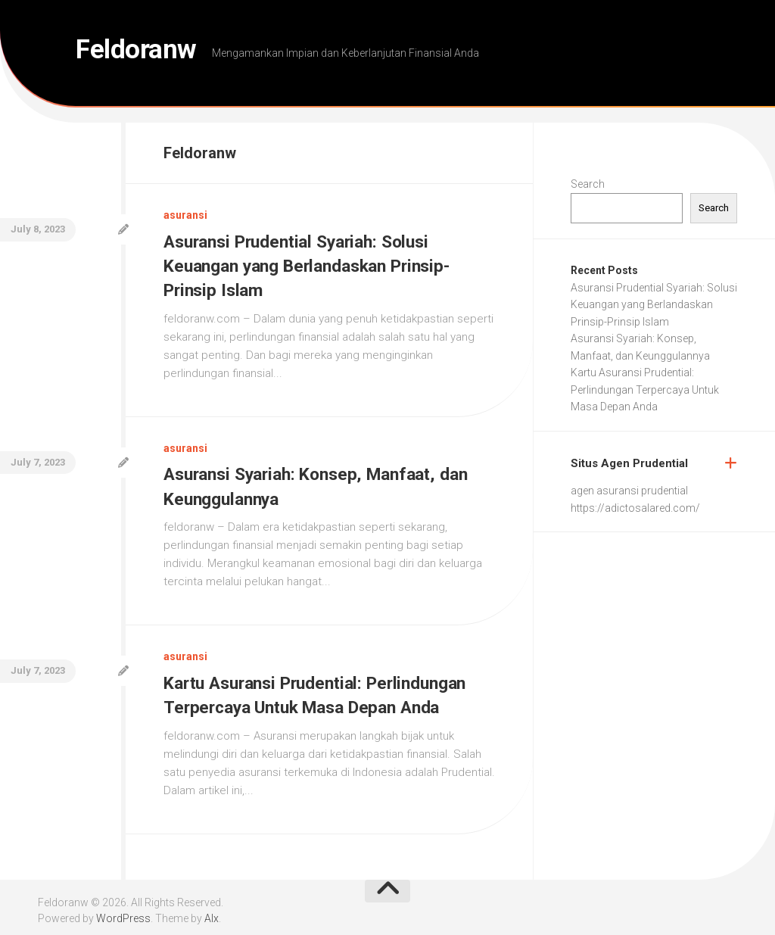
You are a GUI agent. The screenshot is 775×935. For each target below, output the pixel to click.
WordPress (123, 911)
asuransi (185, 215)
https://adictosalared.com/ (635, 508)
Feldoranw (147, 52)
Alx (211, 911)
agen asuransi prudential (629, 491)
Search (588, 184)
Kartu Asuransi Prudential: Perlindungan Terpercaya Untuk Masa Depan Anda (645, 389)
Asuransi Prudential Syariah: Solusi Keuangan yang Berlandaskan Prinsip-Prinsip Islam (312, 265)
